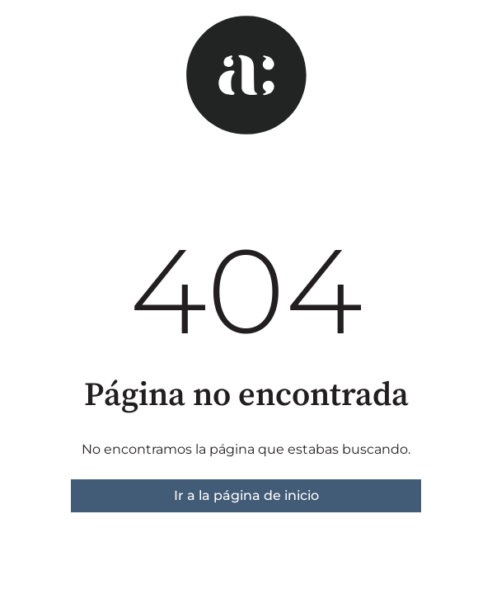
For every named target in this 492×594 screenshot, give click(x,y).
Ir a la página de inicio (246, 495)
